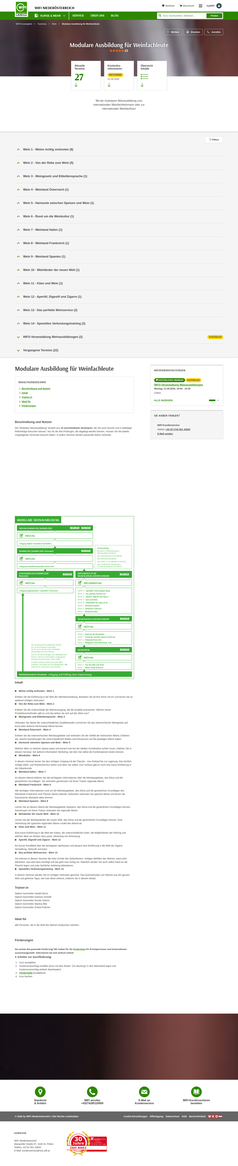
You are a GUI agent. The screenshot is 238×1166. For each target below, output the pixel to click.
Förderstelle (26, 973)
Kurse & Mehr (48, 15)
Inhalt (25, 393)
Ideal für (26, 401)
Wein (54, 24)
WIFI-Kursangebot (24, 24)
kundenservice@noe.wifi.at (36, 1150)
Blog (115, 15)
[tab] (119, 337)
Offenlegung (156, 1116)
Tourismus (42, 24)
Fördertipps (79, 949)
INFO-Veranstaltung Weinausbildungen (178, 384)
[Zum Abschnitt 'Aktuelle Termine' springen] (86, 76)
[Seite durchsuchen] (190, 15)
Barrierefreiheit (197, 1116)
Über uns (97, 15)
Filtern (214, 139)
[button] (119, 149)
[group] (119, 51)
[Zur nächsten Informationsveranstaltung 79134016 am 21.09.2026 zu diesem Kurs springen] (119, 76)
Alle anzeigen (163, 400)
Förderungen (29, 405)
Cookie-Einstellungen (135, 1116)
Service (78, 15)
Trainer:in (27, 397)
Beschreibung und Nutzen (36, 388)
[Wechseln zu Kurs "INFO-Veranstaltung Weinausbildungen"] (212, 400)
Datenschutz (172, 1116)
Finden (214, 15)
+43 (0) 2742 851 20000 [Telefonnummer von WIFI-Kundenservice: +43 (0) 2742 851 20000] (177, 429)
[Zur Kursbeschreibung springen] (152, 76)
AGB (184, 1116)
